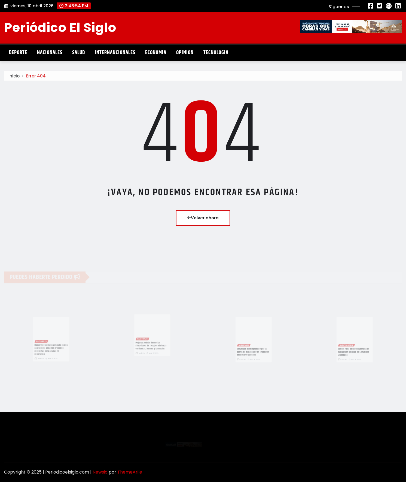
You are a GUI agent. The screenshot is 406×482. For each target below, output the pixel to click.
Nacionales (49, 53)
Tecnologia (215, 53)
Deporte (18, 53)
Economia (155, 53)
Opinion (185, 53)
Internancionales (115, 53)
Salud (78, 53)
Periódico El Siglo (60, 27)
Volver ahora (203, 218)
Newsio (100, 472)
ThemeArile (129, 472)
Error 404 (36, 77)
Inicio (14, 77)
